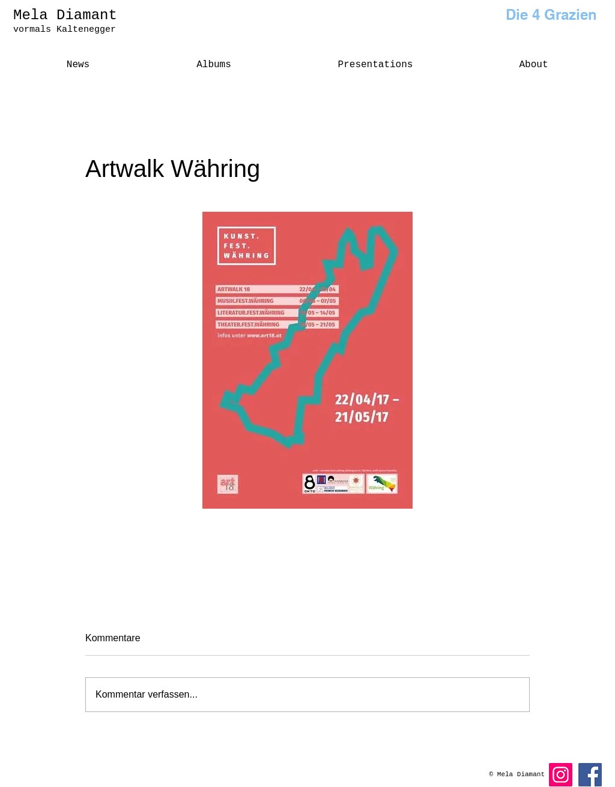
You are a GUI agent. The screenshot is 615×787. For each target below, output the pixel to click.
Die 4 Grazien (551, 14)
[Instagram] (560, 774)
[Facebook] (590, 774)
